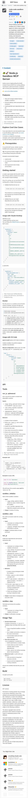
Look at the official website (11, 91)
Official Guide (15, 222)
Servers (10, 5)
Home (4, 5)
